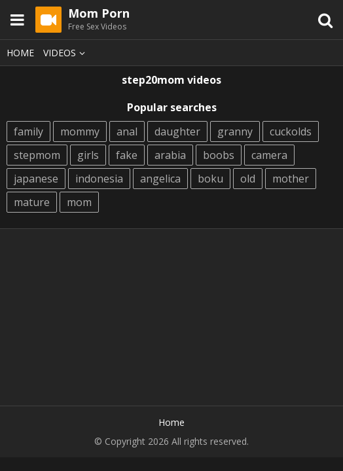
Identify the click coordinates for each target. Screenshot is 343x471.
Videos (66, 52)
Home (20, 52)
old (247, 178)
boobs (218, 155)
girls (88, 155)
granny (235, 131)
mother (290, 178)
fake (126, 155)
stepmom (37, 155)
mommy (79, 131)
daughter (177, 131)
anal (127, 131)
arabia (170, 155)
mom (79, 202)
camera (269, 155)
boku (210, 178)
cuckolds (291, 131)
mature (32, 202)
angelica (160, 178)
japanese (36, 178)
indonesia (99, 178)
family (28, 131)
